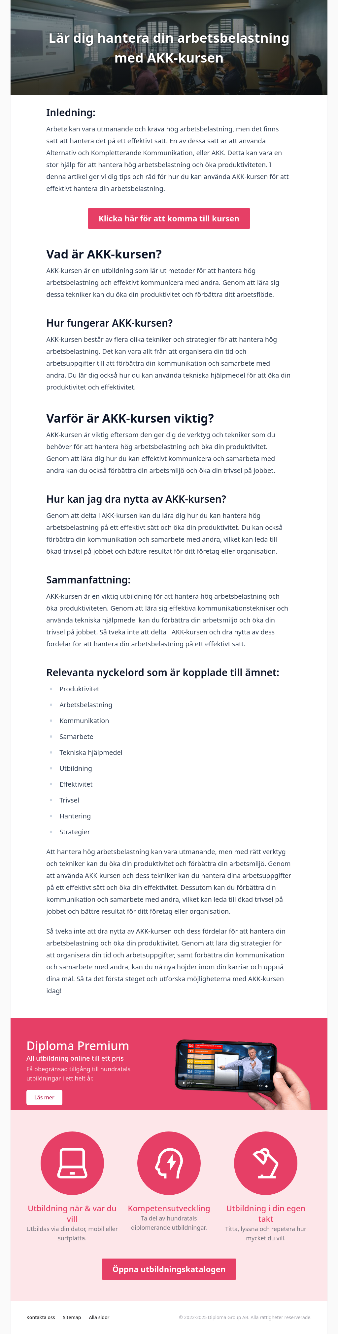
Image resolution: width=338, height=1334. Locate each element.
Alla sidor (99, 1317)
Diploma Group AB (228, 1317)
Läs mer (44, 1097)
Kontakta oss (40, 1317)
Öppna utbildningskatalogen (168, 1269)
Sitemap (72, 1317)
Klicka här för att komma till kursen (169, 218)
